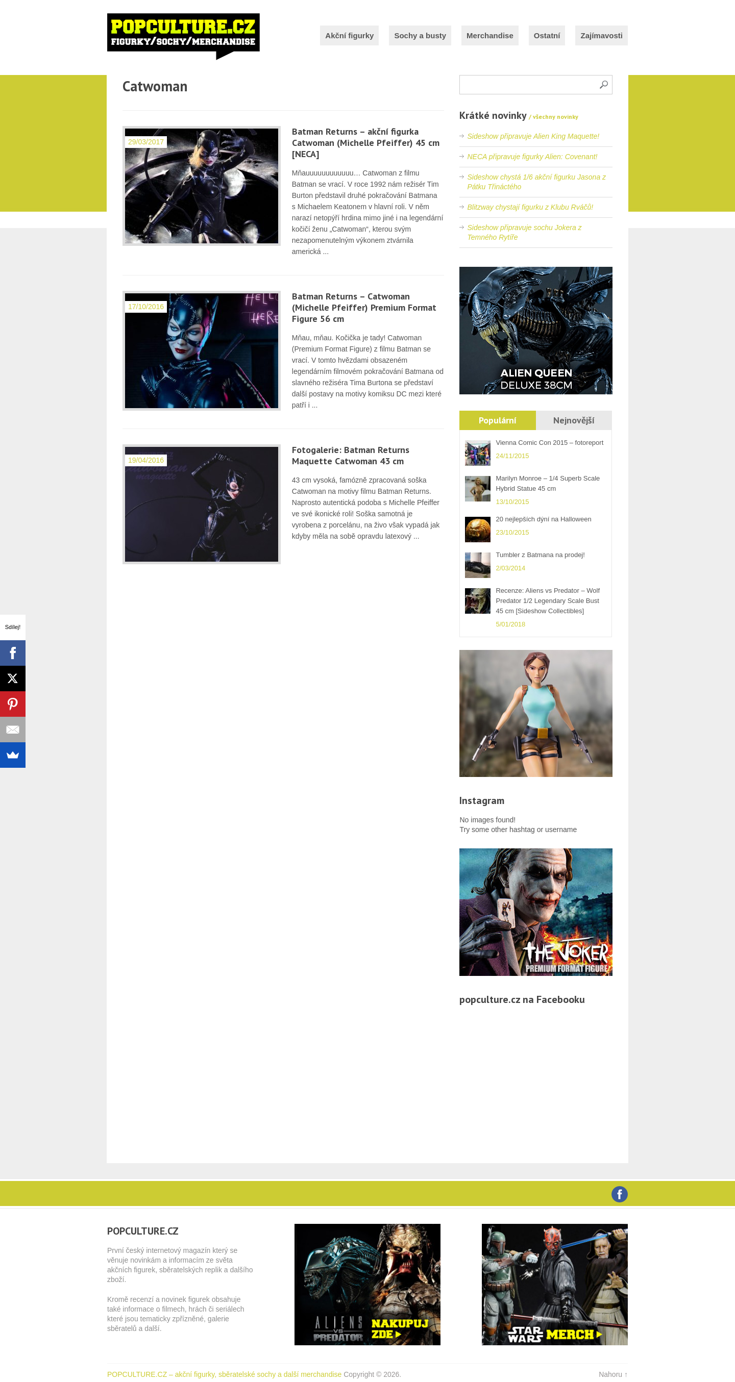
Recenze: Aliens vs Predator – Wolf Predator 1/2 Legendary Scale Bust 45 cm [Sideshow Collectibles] (548, 601)
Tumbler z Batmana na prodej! (540, 555)
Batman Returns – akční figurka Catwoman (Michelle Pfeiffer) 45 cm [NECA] (365, 142)
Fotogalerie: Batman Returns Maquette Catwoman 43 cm (350, 455)
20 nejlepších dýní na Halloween (543, 519)
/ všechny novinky (553, 116)
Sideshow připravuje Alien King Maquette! (533, 136)
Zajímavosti (601, 35)
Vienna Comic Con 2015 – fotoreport (549, 442)
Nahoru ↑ (613, 1374)
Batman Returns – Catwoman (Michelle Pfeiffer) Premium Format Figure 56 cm (364, 307)
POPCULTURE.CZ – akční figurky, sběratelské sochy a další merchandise (224, 1374)
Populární (498, 420)
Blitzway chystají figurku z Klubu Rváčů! (530, 207)
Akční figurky (349, 35)
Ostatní (547, 35)
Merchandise (490, 35)
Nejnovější (574, 420)
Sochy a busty (420, 35)
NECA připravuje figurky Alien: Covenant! (532, 157)
